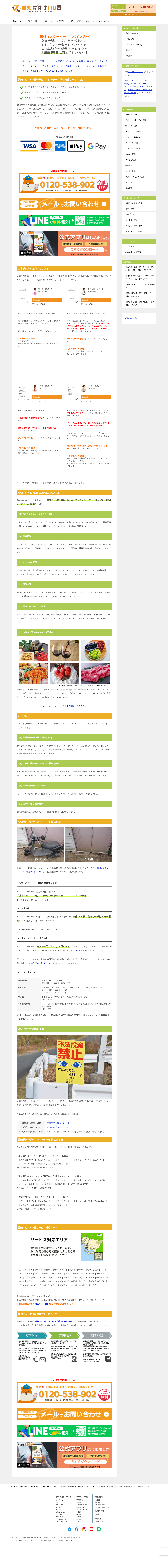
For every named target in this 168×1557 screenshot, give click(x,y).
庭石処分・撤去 (131, 114)
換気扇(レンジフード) (139, 84)
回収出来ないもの (135, 231)
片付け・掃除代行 (132, 33)
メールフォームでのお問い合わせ (133, 14)
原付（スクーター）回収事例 (93, 66)
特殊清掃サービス (132, 56)
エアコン (139, 80)
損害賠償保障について (62, 1519)
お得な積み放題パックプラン (32, 872)
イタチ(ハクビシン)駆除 (134, 177)
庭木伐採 (128, 182)
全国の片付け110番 (41, 1304)
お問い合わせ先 (65, 71)
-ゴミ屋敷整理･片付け (82, 1504)
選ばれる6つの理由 (100, 61)
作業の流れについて (133, 209)
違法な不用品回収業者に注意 (64, 66)
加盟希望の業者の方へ (133, 318)
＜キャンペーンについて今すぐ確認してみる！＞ (64, 706)
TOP (53, 1486)
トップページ (59, 1500)
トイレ (142, 87)
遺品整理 (128, 50)
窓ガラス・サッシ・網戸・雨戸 (140, 90)
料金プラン (90, 21)
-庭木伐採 (78, 1516)
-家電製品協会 (99, 1519)
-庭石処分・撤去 (80, 1507)
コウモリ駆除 (130, 171)
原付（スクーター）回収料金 (36, 66)
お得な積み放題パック (39, 963)
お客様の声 (47, 21)
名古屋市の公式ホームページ (58, 1123)
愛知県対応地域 (30, 71)
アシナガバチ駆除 (135, 131)
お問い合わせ (104, 21)
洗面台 (135, 87)
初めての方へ (18, 21)
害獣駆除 (128, 165)
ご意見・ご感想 (75, 21)
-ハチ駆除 (78, 1514)
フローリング (129, 80)
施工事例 (60, 21)
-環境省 (97, 1514)
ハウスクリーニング (135, 72)
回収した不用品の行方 (134, 226)
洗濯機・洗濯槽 (130, 93)
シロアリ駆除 (130, 154)
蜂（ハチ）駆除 (131, 126)
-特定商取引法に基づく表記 (102, 1507)
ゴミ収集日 (129, 246)
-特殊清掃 (78, 1512)
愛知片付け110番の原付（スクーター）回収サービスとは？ (49, 61)
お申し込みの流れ (47, 71)
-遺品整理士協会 (99, 1521)
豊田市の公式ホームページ (57, 1127)
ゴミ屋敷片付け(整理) (133, 45)
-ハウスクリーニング (81, 1509)
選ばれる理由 (33, 21)
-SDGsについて (99, 1516)
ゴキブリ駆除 (130, 160)
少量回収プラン (101, 868)
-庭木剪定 (78, 1519)
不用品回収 (129, 39)
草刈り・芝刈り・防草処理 (135, 120)
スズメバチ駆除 (134, 137)
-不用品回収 (79, 1500)
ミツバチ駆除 (133, 143)
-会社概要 (97, 1500)
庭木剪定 (128, 188)
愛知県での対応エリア (134, 203)
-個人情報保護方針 (100, 1504)
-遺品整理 (78, 1502)
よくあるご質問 (131, 220)
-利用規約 (97, 1502)
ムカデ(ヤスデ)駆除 (132, 148)
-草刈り (78, 1521)
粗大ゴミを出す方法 (133, 252)
